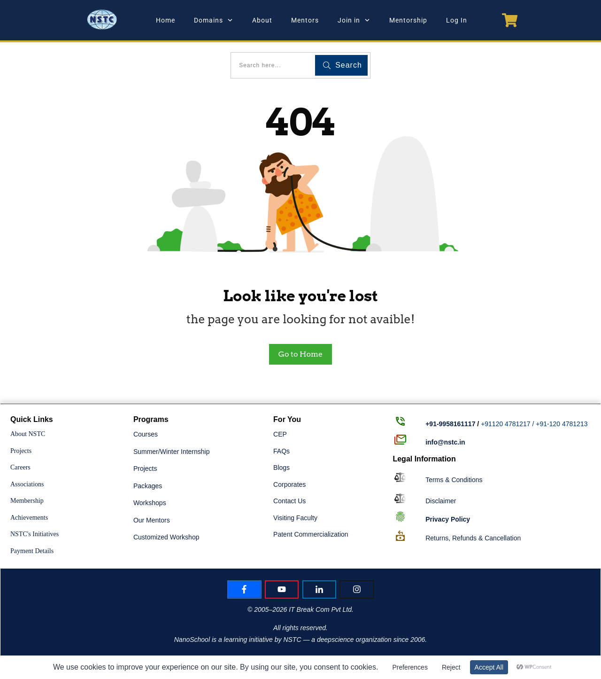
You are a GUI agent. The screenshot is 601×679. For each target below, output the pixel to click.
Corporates (289, 484)
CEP (280, 434)
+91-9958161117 (450, 424)
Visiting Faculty (295, 518)
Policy (447, 519)
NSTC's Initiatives (34, 534)
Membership (27, 500)
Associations (27, 484)
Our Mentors (151, 520)
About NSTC (27, 433)
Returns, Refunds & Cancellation (473, 538)
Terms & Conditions (453, 480)
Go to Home (300, 354)
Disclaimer (440, 501)
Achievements (29, 517)
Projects (20, 450)
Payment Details (32, 550)
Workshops (149, 503)
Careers (20, 467)
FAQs (281, 451)
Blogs (281, 467)
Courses (145, 434)
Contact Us (289, 501)
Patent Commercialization (310, 534)
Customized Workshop (166, 537)
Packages (147, 486)
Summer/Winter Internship (171, 451)
